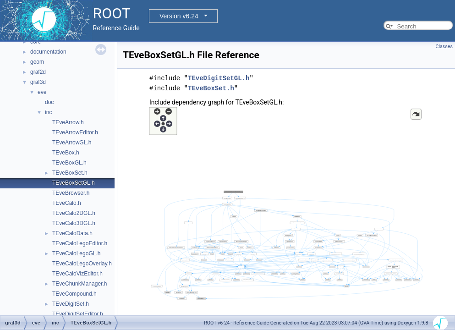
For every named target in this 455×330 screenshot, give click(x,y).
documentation (48, 52)
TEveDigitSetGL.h (218, 78)
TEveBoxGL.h (69, 163)
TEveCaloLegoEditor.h (79, 243)
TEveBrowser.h (70, 193)
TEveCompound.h (74, 294)
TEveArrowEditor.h (75, 132)
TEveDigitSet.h (70, 304)
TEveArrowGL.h (71, 142)
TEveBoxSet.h (70, 173)
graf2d (38, 72)
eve (42, 92)
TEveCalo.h (66, 203)
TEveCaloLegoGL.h (76, 253)
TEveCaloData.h (72, 233)
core (35, 41)
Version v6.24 (178, 16)
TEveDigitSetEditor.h (77, 314)
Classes (444, 47)
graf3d (38, 82)
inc (48, 112)
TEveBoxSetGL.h (73, 183)
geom (37, 62)
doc (49, 102)
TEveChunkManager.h (79, 283)
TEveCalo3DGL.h (73, 223)
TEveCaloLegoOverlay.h (82, 263)
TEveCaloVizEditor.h (77, 273)
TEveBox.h (65, 152)
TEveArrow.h (68, 122)
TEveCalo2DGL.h (73, 213)
